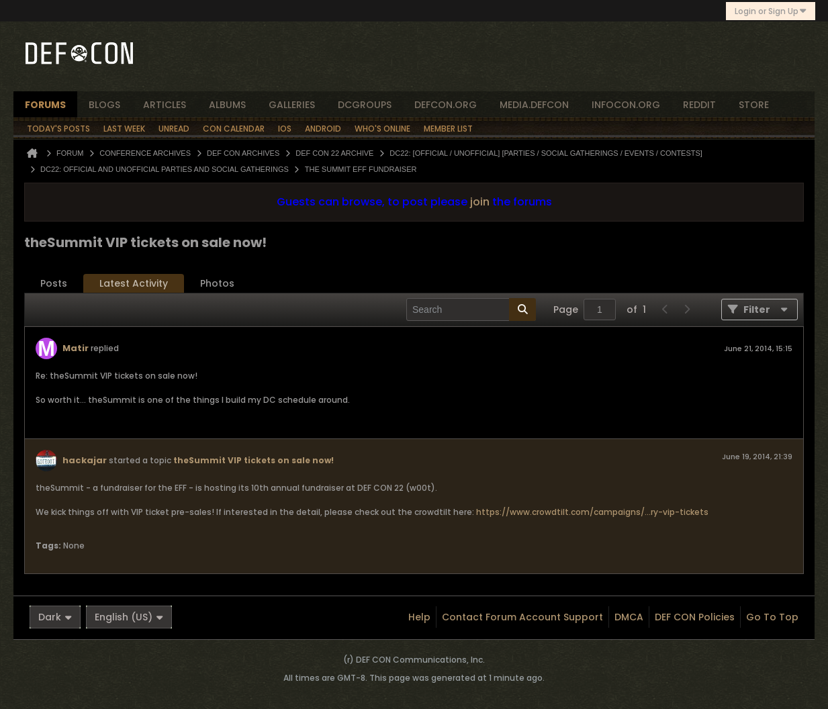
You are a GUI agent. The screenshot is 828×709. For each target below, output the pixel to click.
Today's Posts (58, 128)
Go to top (772, 617)
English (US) (129, 617)
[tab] (53, 283)
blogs (104, 104)
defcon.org (445, 104)
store (754, 104)
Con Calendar (234, 128)
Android (323, 128)
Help (419, 617)
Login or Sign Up (771, 11)
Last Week (124, 128)
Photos (217, 283)
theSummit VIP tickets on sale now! (253, 460)
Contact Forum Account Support (522, 617)
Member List (448, 128)
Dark (55, 617)
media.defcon (534, 104)
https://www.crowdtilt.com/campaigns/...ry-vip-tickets (592, 512)
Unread (173, 128)
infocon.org (626, 104)
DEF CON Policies (695, 617)
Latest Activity (133, 283)
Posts (53, 283)
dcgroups (365, 104)
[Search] (471, 309)
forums (45, 104)
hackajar (84, 460)
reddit (699, 104)
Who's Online (382, 128)
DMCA (628, 617)
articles (164, 104)
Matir (75, 348)
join (480, 201)
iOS (284, 128)
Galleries (292, 104)
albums (227, 104)
